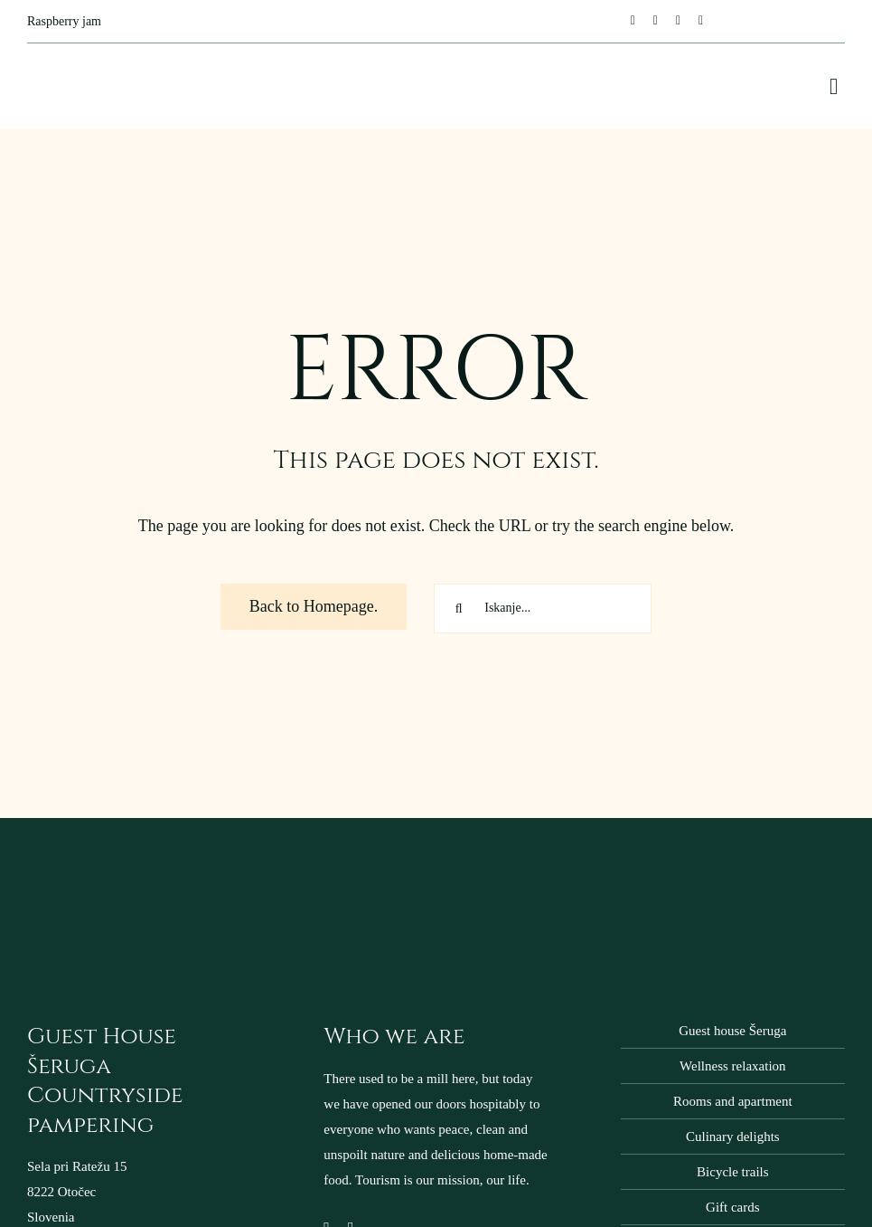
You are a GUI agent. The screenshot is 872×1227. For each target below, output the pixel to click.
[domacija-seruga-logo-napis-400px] (95, 61)
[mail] (678, 20)
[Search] (458, 608)
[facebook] (633, 20)
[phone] (701, 20)
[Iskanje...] (543, 608)
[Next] (548, 21)
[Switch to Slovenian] (820, 21)
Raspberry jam (64, 21)
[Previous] (523, 21)
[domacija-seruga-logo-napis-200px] (117, 871)
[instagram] (655, 20)
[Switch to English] (786, 21)
